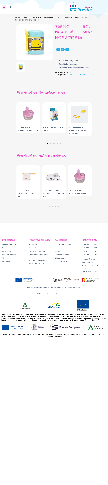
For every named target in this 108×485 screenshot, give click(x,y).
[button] (11, 7)
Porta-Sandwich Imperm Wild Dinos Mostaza (26, 258)
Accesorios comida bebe (76, 74)
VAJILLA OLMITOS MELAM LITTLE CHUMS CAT (53, 258)
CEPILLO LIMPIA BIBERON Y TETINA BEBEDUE (77, 130)
